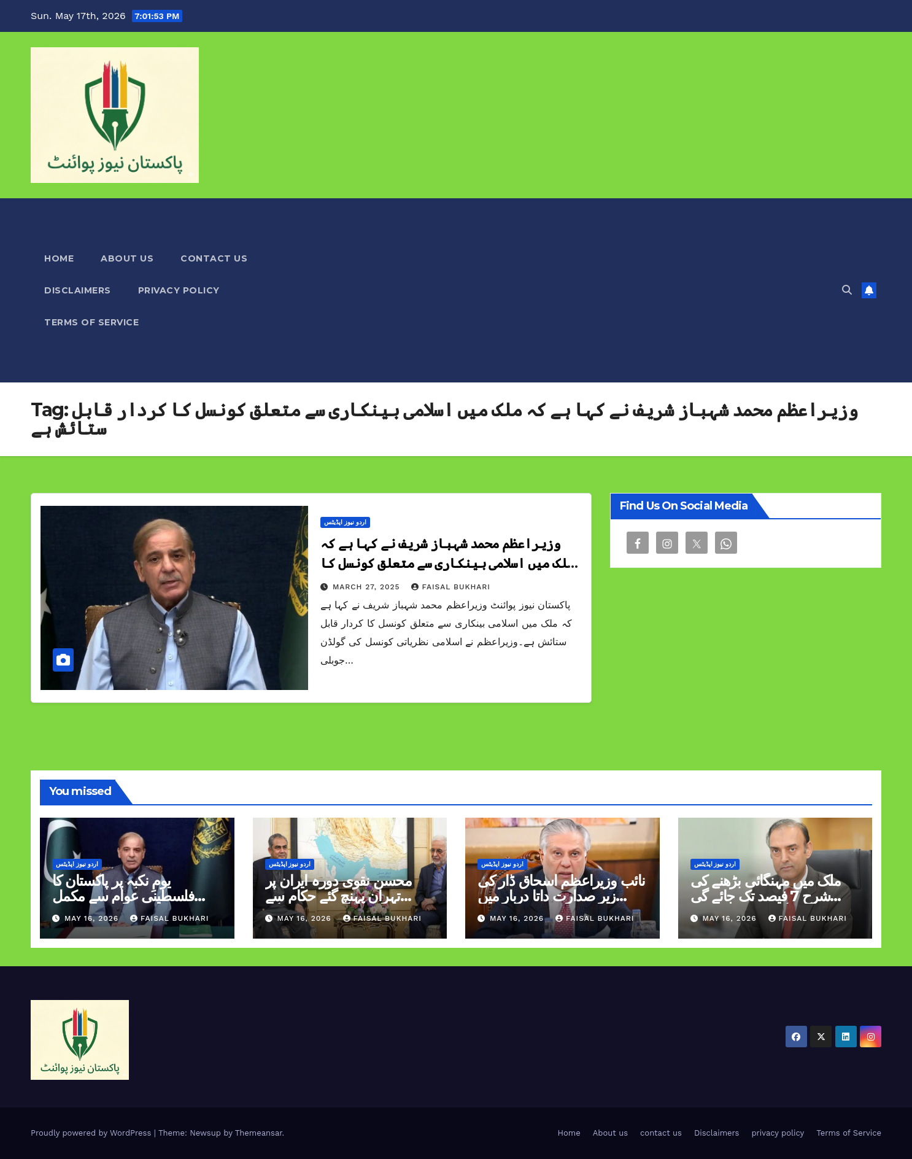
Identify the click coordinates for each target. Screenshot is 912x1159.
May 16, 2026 (93, 918)
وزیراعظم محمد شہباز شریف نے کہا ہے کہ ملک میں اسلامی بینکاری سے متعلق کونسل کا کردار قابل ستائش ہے (447, 563)
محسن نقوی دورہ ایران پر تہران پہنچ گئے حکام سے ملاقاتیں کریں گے (338, 896)
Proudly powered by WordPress (92, 1133)
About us (127, 258)
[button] (847, 290)
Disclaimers (77, 290)
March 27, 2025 (368, 587)
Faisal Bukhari (450, 587)
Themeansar (258, 1133)
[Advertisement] (589, 290)
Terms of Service (91, 322)
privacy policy (179, 290)
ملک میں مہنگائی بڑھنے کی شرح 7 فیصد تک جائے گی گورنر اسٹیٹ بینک (765, 896)
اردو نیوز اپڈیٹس (345, 522)
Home (59, 258)
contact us (213, 258)
